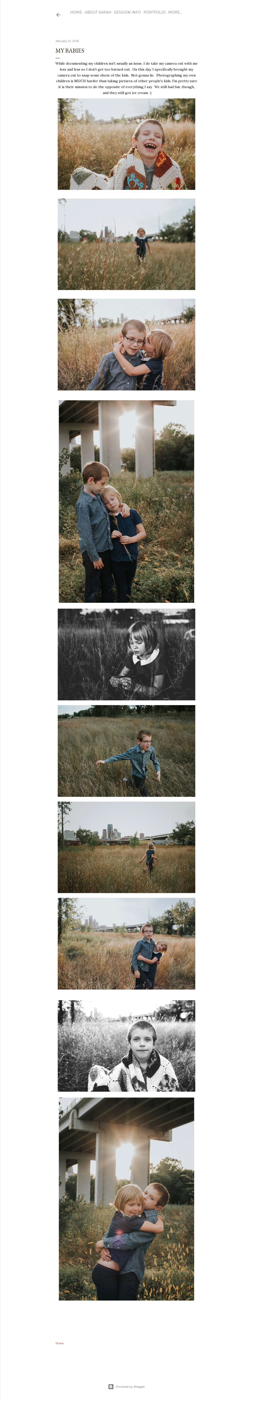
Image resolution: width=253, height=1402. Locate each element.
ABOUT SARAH (98, 12)
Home (76, 12)
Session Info (127, 12)
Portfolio (155, 12)
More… (175, 12)
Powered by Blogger (126, 1387)
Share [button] (59, 1343)
